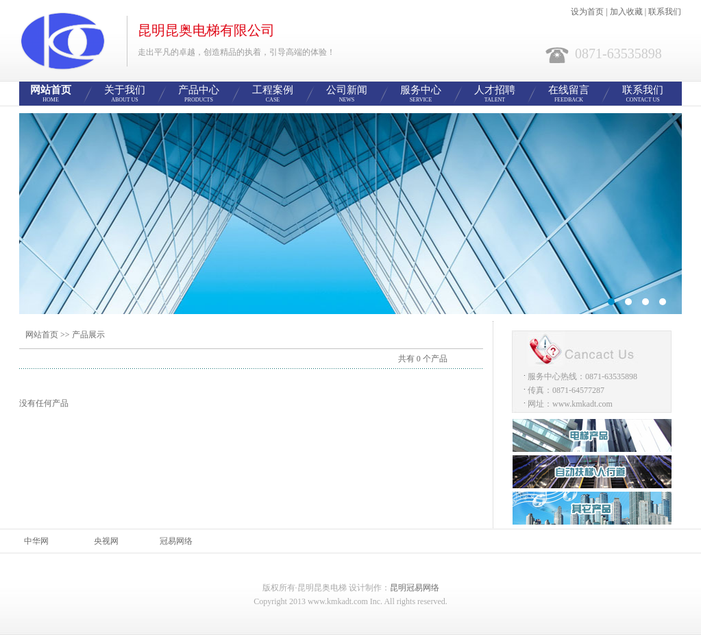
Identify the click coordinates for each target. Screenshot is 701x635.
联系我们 (664, 11)
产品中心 (198, 94)
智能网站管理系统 (350, 213)
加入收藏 (626, 11)
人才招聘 (494, 94)
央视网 (106, 541)
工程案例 (272, 94)
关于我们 (124, 94)
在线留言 (568, 94)
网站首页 (50, 94)
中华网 (36, 541)
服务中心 (420, 94)
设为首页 (587, 11)
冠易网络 (176, 541)
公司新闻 (346, 94)
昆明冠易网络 (414, 587)
